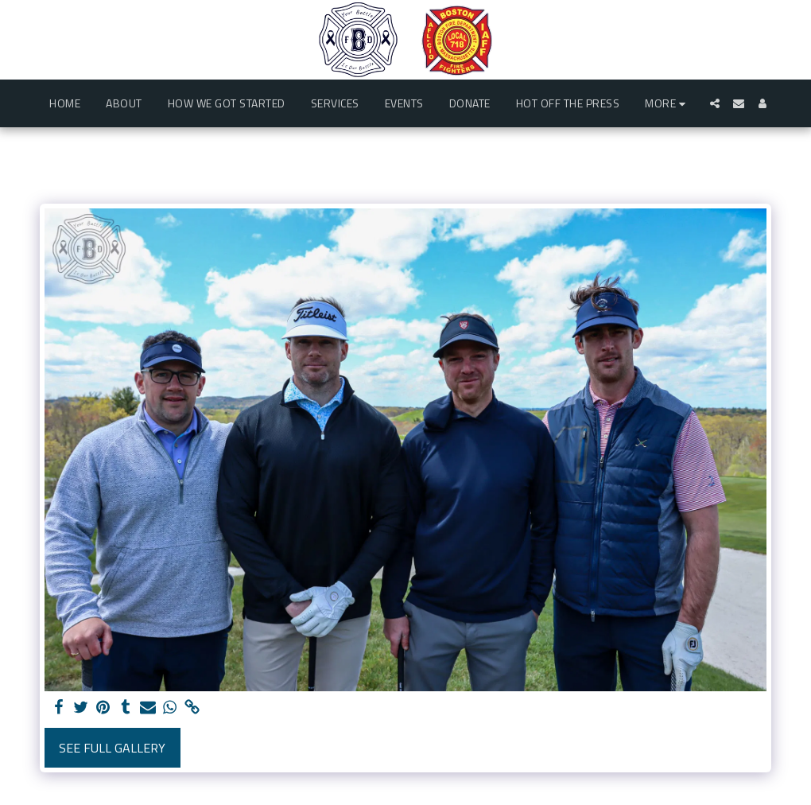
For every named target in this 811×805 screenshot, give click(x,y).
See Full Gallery (112, 747)
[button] (715, 103)
